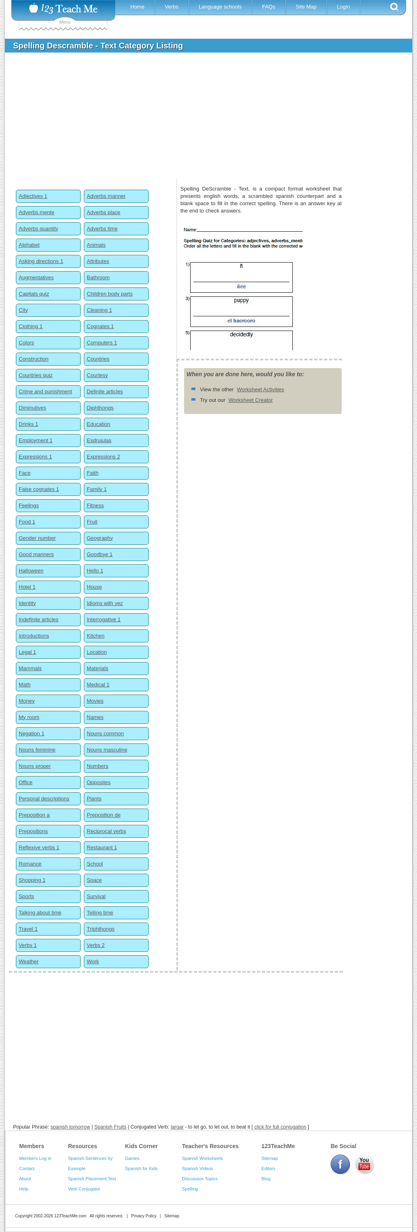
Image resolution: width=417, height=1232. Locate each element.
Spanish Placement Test (92, 1178)
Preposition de (104, 815)
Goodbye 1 (100, 554)
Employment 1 (36, 440)
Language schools (220, 7)
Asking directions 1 (41, 261)
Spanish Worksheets (202, 1158)
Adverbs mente (36, 212)
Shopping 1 (32, 880)
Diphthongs (100, 408)
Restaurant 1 (102, 847)
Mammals (30, 668)
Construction (33, 359)
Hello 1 (95, 571)
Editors (268, 1168)
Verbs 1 (28, 945)
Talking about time (40, 913)
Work (93, 961)
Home (137, 7)
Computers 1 (102, 343)
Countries (98, 359)
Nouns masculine (107, 750)
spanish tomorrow (70, 1127)
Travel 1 (28, 929)
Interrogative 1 (104, 619)
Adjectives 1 (33, 196)
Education (98, 424)
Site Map (306, 7)
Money (27, 701)
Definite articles (105, 391)
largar (177, 1127)
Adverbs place (103, 212)
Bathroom (98, 277)
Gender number (37, 538)
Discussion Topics (199, 1178)
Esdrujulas (99, 440)
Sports (26, 896)
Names (95, 717)
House (94, 587)
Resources (82, 1146)
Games (132, 1158)
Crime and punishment (45, 391)
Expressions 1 (35, 457)
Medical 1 (98, 685)
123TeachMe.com (70, 1216)
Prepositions (33, 831)
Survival (96, 896)
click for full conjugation (280, 1127)
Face (25, 473)
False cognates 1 (39, 489)
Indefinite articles (39, 619)
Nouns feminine (37, 750)
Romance (30, 864)
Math (25, 685)
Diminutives (32, 408)
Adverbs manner (106, 196)
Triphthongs (100, 929)
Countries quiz (36, 375)
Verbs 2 (96, 945)
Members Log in (35, 1158)
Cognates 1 (100, 326)
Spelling (190, 1188)
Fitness (95, 505)
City (23, 310)
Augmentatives (36, 277)
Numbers (97, 766)
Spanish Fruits (110, 1127)
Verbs (171, 7)
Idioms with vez (105, 603)
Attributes (98, 261)
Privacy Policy (143, 1216)
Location (97, 652)
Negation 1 (31, 733)
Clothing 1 (31, 326)
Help (24, 1188)
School (95, 864)
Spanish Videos (197, 1168)
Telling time (100, 913)
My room (29, 717)
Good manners (36, 554)
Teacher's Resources (210, 1146)
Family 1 (97, 489)
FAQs (268, 7)
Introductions (34, 636)
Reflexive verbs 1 (39, 847)
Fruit (92, 522)
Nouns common (105, 733)
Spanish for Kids (141, 1168)
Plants (94, 799)
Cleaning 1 (99, 310)
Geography (100, 538)
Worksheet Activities (260, 389)
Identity (27, 603)
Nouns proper (35, 766)
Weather (29, 961)
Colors (26, 343)
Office (26, 782)
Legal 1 (27, 652)
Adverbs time (102, 229)
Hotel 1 (27, 587)
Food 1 (27, 522)
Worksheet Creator (250, 400)
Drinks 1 (28, 424)
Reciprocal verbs (106, 831)
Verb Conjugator (84, 1188)
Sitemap (269, 1158)
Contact (27, 1168)
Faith (93, 473)
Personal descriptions (44, 799)
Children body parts (110, 294)
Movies (95, 701)
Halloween (31, 571)
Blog (265, 1178)
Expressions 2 (103, 457)
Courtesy (97, 375)
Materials (97, 668)
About (25, 1178)
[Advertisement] (202, 120)
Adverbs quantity (38, 229)
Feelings (29, 505)
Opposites (99, 782)
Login (343, 7)
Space (94, 880)
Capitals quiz (34, 294)
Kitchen (95, 636)
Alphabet (29, 245)
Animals (96, 245)
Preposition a (34, 815)
